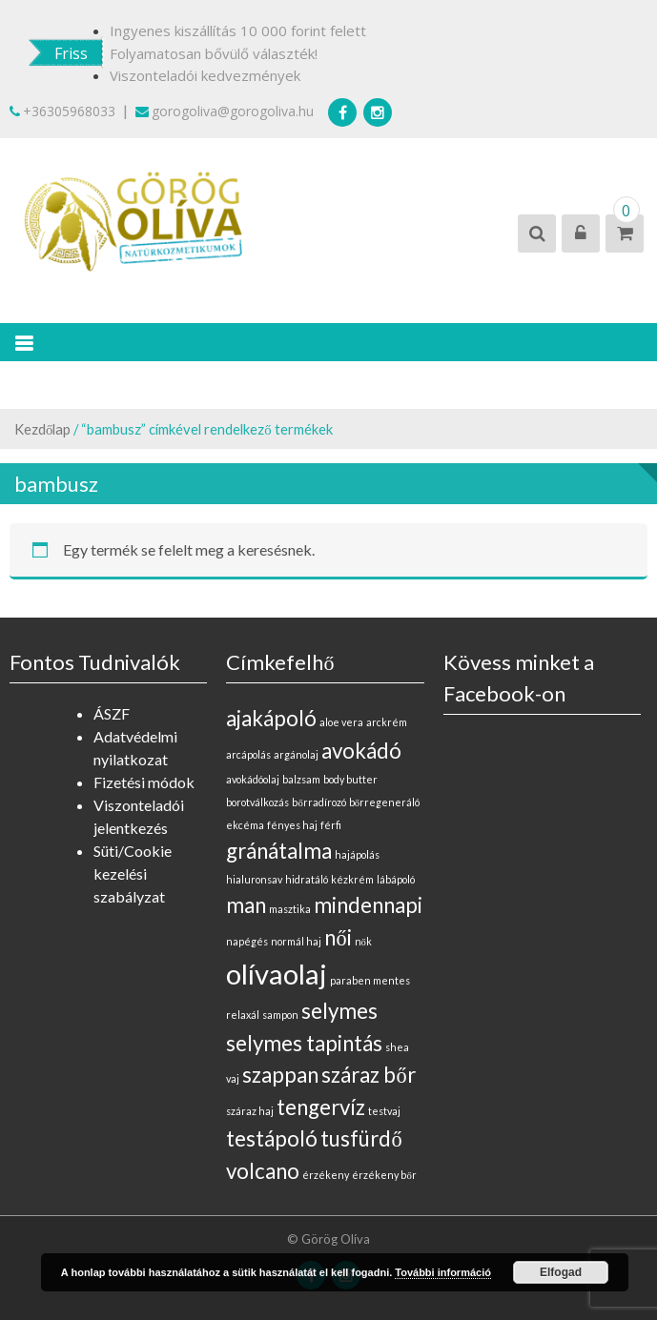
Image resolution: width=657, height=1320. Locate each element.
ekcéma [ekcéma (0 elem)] (245, 825)
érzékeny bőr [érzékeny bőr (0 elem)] (384, 1174)
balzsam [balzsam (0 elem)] (301, 779)
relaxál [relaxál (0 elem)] (242, 1014)
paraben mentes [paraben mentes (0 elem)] (370, 980)
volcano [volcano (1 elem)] (262, 1171)
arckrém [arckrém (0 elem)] (386, 722)
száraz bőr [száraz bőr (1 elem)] (368, 1074)
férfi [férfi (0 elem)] (330, 825)
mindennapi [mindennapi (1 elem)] (368, 905)
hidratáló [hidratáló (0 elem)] (306, 879)
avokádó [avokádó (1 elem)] (361, 750)
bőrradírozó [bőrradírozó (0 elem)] (318, 802)
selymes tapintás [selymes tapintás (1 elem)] (304, 1043)
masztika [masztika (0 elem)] (290, 909)
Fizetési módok (144, 782)
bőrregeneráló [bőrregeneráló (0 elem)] (384, 802)
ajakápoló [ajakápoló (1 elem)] (271, 718)
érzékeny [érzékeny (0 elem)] (325, 1174)
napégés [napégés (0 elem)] (247, 941)
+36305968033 (62, 111)
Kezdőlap (42, 428)
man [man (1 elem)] (246, 905)
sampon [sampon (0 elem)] (280, 1014)
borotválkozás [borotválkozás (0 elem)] (257, 802)
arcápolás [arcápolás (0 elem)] (248, 754)
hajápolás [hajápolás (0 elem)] (357, 854)
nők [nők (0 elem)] (363, 941)
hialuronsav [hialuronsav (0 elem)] (254, 879)
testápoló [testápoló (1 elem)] (272, 1138)
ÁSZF (111, 713)
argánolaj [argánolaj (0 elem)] (296, 754)
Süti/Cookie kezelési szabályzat (132, 873)
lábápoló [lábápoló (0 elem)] (396, 879)
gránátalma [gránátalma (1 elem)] (279, 850)
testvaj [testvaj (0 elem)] (384, 1111)
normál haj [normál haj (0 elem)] (296, 941)
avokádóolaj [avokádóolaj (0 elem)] (252, 779)
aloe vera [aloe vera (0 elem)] (341, 722)
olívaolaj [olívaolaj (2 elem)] (276, 973)
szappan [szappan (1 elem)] (280, 1074)
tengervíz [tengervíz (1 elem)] (321, 1107)
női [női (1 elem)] (337, 937)
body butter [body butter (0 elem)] (350, 779)
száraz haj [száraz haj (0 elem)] (250, 1111)
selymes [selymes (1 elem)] (339, 1011)
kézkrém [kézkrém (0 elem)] (352, 879)
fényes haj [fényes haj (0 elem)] (292, 825)
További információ (443, 1272)
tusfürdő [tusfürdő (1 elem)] (360, 1138)
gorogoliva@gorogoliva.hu (224, 111)
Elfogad (561, 1272)
